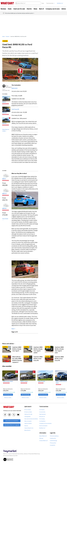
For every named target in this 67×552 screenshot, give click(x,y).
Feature (7, 36)
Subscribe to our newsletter (12, 420)
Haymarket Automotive (17, 453)
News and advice (8, 344)
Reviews (4, 9)
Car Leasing (42, 419)
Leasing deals (27, 416)
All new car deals (28, 412)
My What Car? (60, 3)
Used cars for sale (19, 9)
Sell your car (42, 416)
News (36, 9)
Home (3, 36)
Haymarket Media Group (34, 453)
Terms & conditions (54, 436)
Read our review (7, 397)
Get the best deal (8, 394)
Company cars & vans (53, 9)
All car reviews (27, 409)
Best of (42, 9)
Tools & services (49, 3)
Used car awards (28, 423)
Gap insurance (42, 414)
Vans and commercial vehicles (31, 419)
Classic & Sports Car (28, 428)
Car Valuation (42, 421)
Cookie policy (53, 438)
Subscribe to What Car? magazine (11, 425)
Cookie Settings (53, 440)
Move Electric (27, 430)
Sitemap (41, 438)
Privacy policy (53, 443)
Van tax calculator (43, 425)
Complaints (52, 445)
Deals (10, 9)
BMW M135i (14, 88)
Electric (30, 9)
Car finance (41, 409)
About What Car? (43, 436)
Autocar (26, 425)
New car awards (27, 421)
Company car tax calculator (45, 423)
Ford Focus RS (15, 109)
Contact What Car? (43, 440)
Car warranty (42, 412)
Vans (43, 3)
